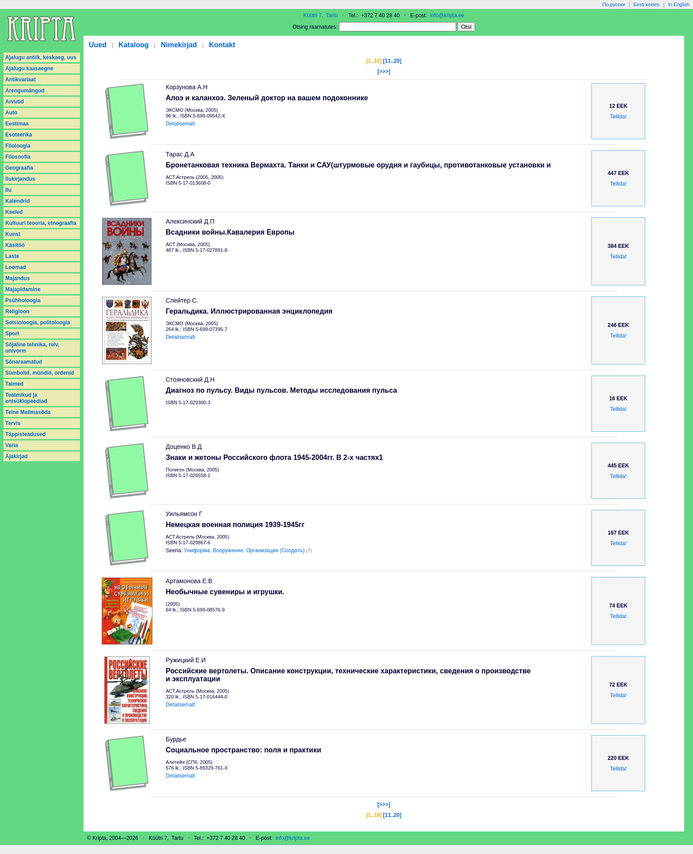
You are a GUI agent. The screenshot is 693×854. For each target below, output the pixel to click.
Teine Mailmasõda (27, 412)
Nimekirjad (179, 45)
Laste (12, 256)
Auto (11, 113)
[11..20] (392, 61)
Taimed (14, 384)
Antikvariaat (20, 79)
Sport (12, 333)
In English (678, 4)
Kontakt (222, 45)
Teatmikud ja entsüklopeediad (26, 398)
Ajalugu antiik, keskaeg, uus (40, 57)
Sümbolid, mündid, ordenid (39, 373)
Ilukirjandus (20, 179)
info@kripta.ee (447, 15)
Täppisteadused (25, 434)
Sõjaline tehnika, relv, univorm (32, 348)
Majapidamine (22, 289)
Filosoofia (17, 157)
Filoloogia (17, 146)
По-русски (613, 4)
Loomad (15, 267)
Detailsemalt (180, 124)
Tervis (12, 423)
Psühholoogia (22, 300)
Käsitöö (15, 245)
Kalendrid (17, 201)
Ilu (8, 190)
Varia (11, 445)
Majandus (17, 278)
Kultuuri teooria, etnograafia (40, 223)
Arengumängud (25, 90)
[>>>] (383, 71)
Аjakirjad (16, 456)
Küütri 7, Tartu (320, 15)
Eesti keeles (646, 4)
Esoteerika (18, 135)
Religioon (17, 311)
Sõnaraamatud (23, 362)
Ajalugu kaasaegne (29, 68)
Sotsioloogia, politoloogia (37, 322)
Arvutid (14, 102)
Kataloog (133, 45)
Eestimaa (17, 124)
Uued (98, 45)
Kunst (12, 234)
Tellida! (618, 117)
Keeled (14, 212)
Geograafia (19, 168)
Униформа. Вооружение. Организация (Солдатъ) (244, 550)
